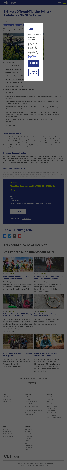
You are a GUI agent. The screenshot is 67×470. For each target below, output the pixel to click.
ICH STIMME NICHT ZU (34, 72)
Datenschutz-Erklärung (32, 57)
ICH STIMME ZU (34, 64)
